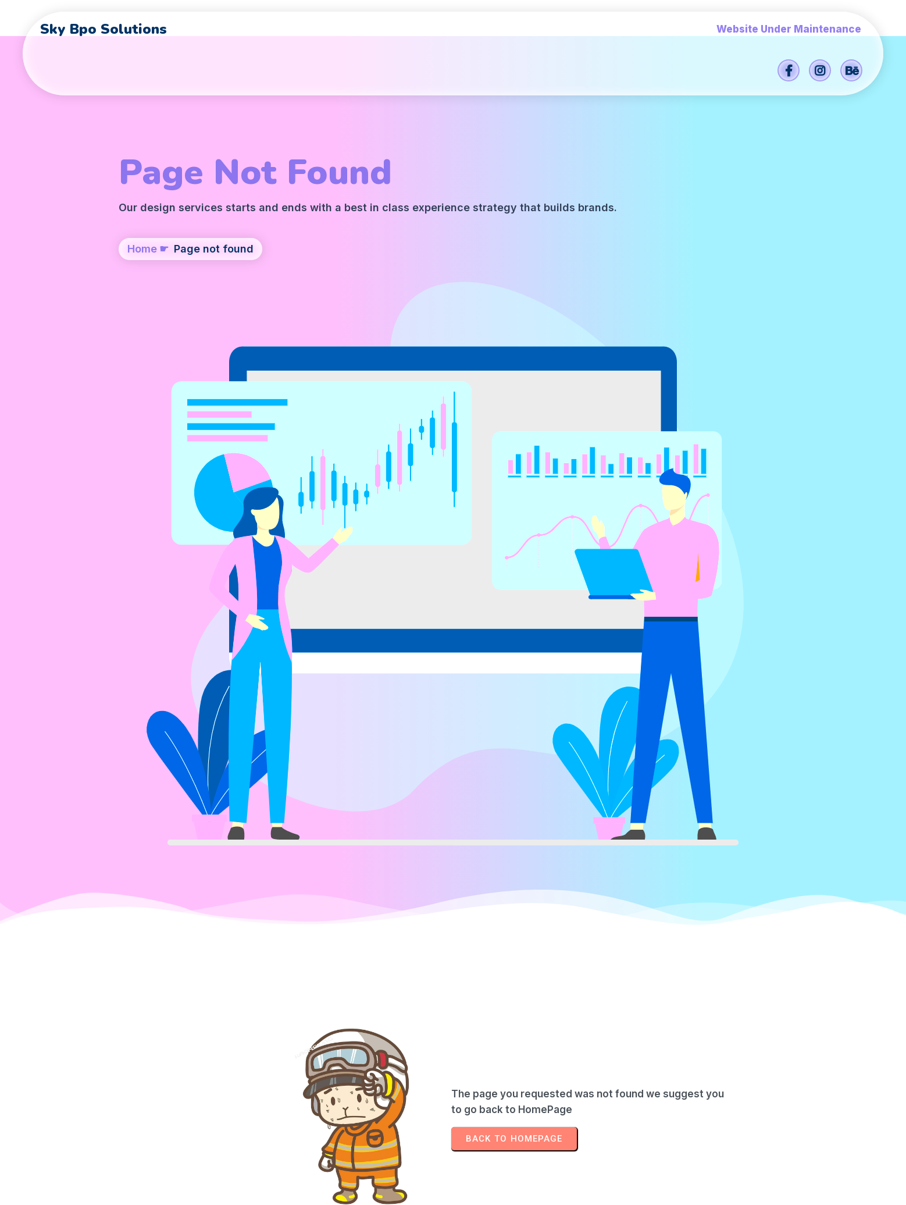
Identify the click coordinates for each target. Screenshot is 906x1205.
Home (142, 306)
